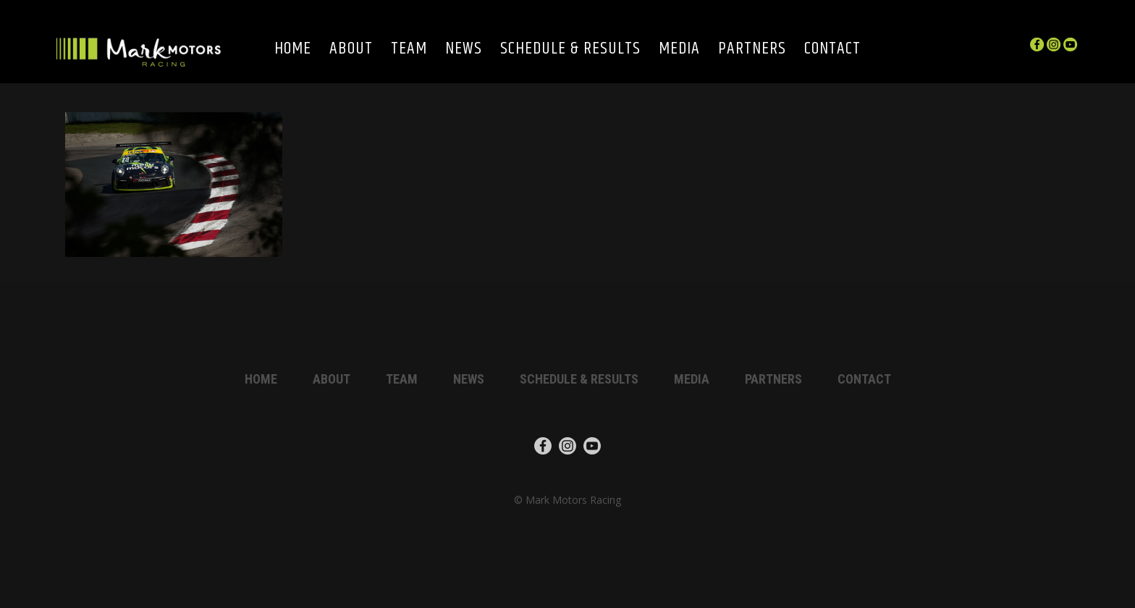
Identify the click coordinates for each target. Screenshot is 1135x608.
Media (679, 50)
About (351, 50)
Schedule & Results (570, 50)
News (463, 50)
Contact (832, 50)
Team (409, 50)
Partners (752, 50)
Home (292, 50)
